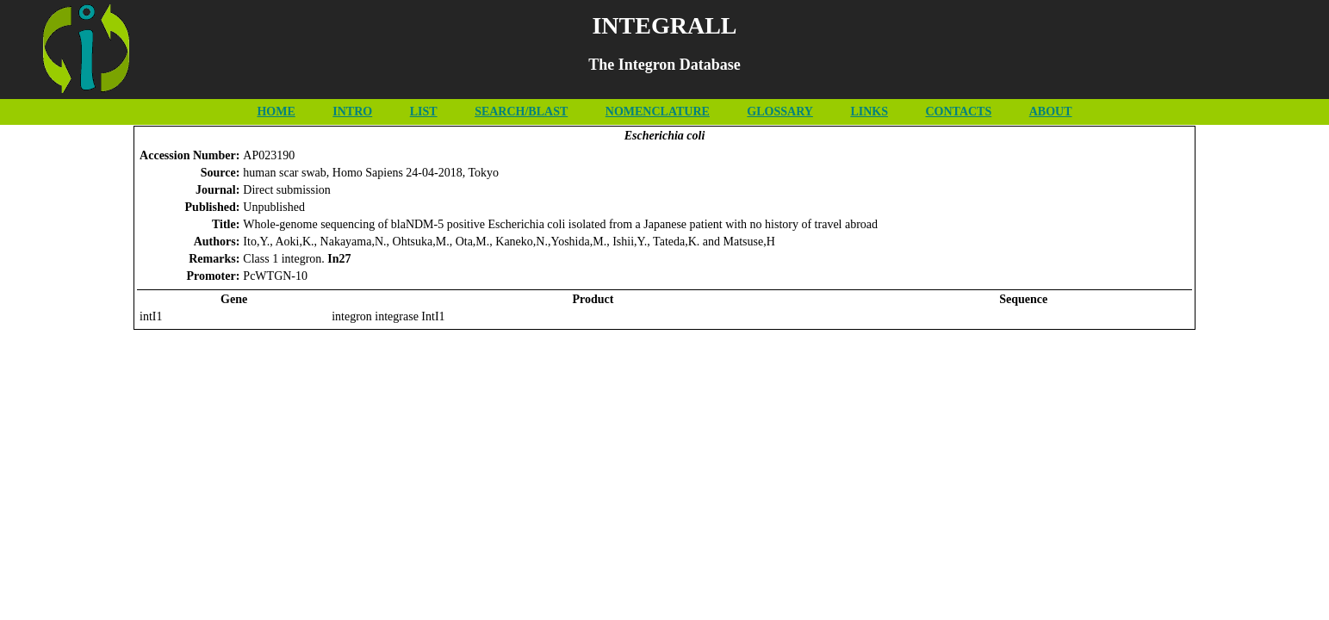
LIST (424, 111)
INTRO (352, 111)
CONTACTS (958, 111)
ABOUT (1050, 111)
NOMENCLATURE (658, 111)
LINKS (869, 111)
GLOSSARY (780, 111)
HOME (276, 111)
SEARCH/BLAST (521, 111)
